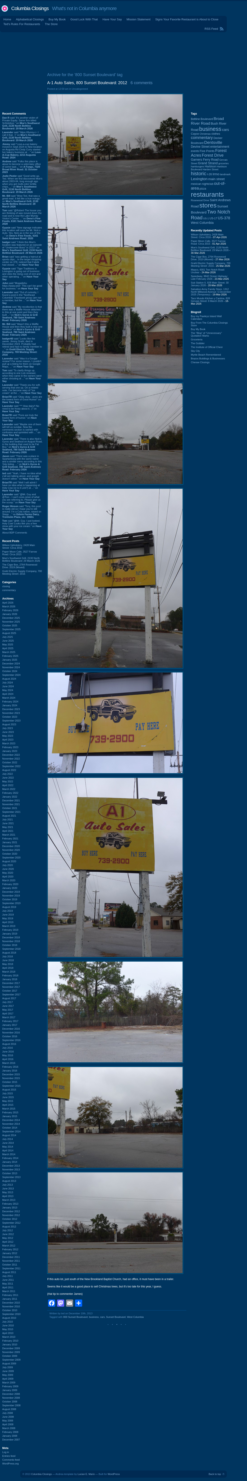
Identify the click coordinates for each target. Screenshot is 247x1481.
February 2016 (10, 1066)
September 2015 (11, 1085)
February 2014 (10, 1158)
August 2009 (9, 1363)
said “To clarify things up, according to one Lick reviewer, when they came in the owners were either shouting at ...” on (22, 375)
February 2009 (10, 1386)
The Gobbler (198, 343)
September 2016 (11, 1040)
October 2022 (9, 762)
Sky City (195, 351)
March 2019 (8, 926)
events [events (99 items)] (195, 151)
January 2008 (9, 1435)
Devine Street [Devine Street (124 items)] (200, 146)
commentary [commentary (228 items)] (202, 137)
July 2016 (7, 1047)
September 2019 (11, 903)
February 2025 (10, 656)
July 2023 (7, 728)
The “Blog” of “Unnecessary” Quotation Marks (206, 334)
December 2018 (11, 937)
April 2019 (7, 922)
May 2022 (7, 781)
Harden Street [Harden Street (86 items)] (210, 169)
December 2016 (11, 1028)
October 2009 (9, 1356)
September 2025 (11, 629)
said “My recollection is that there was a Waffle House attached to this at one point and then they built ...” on (22, 313)
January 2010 (9, 1344)
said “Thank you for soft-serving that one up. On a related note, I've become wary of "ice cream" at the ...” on (22, 389)
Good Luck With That (84, 19)
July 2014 (7, 1139)
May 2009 (7, 1375)
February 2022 (10, 793)
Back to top (215, 1474)
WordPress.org (10, 1463)
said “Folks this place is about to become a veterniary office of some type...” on (21, 166)
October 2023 (9, 716)
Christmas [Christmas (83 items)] (205, 133)
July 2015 (7, 1093)
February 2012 (10, 1249)
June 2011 (8, 1279)
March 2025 (8, 652)
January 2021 (9, 842)
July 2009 (7, 1367)
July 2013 (7, 1184)
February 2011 (10, 1295)
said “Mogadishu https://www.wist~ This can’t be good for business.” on (22, 286)
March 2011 (8, 1291)
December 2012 (11, 1211)
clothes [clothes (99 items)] (215, 133)
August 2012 (9, 1226)
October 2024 (9, 671)
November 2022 (11, 758)
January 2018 (9, 979)
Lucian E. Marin (86, 1474)
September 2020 (11, 857)
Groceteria (196, 339)
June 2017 (8, 1006)
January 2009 (9, 1390)
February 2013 (10, 1203)
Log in (5, 1452)
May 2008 (7, 1420)
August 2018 (9, 952)
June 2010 (8, 1325)
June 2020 (8, 869)
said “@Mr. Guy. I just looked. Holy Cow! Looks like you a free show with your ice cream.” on (22, 524)
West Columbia (135, 1317)
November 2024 (11, 667)
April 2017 (7, 1013)
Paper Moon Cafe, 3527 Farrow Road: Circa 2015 (19, 553)
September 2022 (11, 766)
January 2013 (9, 1207)
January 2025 (9, 659)
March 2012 (8, 1245)
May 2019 (7, 918)
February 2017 (10, 1021)
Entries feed (8, 1456)
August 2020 (9, 861)
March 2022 (8, 789)
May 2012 (7, 1238)
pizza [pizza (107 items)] (203, 188)
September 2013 (11, 1177)
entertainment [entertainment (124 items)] (219, 146)
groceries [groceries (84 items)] (223, 163)
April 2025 (7, 648)
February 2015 (10, 1112)
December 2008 (11, 1394)
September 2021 (11, 812)
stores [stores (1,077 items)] (207, 205)
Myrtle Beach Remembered (206, 354)
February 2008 (10, 1432)
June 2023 (8, 732)
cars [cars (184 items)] (225, 130)
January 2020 (9, 888)
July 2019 (7, 910)
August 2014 (9, 1135)
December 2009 (11, 1348)
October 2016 (9, 1036)
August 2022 (9, 770)
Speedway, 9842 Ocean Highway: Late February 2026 (209, 277)
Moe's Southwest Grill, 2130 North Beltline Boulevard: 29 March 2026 (21, 559)
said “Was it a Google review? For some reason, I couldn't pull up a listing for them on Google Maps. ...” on (21, 362)
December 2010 (11, 1302)
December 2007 (11, 1439)
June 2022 (8, 777)
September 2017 (11, 994)
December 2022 (11, 754)
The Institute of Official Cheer (207, 347)
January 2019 (9, 933)
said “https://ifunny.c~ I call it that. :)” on (21, 136)
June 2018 (8, 960)
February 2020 (10, 884)
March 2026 (8, 606)
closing (6, 586)
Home (7, 19)
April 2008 (7, 1424)
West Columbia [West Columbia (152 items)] (202, 222)
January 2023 (9, 751)
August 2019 (9, 907)
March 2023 (8, 743)
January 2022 (9, 796)
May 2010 (7, 1329)
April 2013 (7, 1196)
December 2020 (11, 846)
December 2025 (11, 618)
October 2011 (9, 1264)
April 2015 (7, 1104)
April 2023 (7, 739)
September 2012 (11, 1222)
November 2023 (11, 713)
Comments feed (11, 1459)
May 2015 (7, 1101)
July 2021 (7, 819)
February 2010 (10, 1340)
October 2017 (9, 990)
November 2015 (11, 1078)
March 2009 (8, 1382)
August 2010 (9, 1318)
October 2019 (9, 899)
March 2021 (8, 834)
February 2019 (10, 929)
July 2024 (7, 682)
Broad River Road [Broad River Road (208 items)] (207, 121)
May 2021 (7, 827)
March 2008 (8, 1428)
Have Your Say (112, 19)
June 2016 (8, 1051)
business (94, 1317)
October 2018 (9, 945)
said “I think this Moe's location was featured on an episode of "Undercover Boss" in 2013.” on (22, 247)
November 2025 (11, 621)
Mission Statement (138, 19)
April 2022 (7, 785)
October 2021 (9, 808)
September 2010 (11, 1314)
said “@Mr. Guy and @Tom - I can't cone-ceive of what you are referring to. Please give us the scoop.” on (21, 498)
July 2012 (7, 1230)
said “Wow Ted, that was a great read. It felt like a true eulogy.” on (21, 201)
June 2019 (8, 914)
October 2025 (9, 625)
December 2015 (11, 1074)
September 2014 (11, 1131)
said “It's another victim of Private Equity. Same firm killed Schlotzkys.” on (21, 123)
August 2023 (9, 724)
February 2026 (10, 610)
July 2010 (7, 1321)
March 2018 (8, 971)
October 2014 (9, 1127)
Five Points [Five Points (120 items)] (207, 151)
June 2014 (8, 1143)
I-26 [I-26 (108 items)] (209, 174)
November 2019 (11, 895)
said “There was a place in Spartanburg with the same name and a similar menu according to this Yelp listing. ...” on (22, 463)
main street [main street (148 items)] (216, 179)
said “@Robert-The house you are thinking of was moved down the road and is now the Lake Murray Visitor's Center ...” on (22, 217)
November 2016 (11, 1032)
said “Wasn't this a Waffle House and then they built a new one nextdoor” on (22, 329)
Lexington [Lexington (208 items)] (199, 179)
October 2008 (9, 1401)
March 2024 (8, 697)
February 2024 (10, 701)
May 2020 (7, 872)
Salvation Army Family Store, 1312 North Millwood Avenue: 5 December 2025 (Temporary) (211, 292)
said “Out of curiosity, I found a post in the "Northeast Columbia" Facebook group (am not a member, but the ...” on (22, 297)
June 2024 (8, 686)
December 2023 (11, 709)
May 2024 (7, 690)
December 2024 (11, 663)
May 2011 (7, 1283)
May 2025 (7, 644)
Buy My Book (57, 19)
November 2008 (11, 1397)
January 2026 (9, 614)
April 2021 (7, 831)
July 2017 (7, 1002)
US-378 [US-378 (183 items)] (224, 218)
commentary (9, 590)
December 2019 (11, 891)
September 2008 (11, 1405)
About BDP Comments (14, 532)
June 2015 (8, 1097)
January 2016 (9, 1070)
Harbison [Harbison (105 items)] (210, 166)
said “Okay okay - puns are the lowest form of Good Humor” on (22, 399)
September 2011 (11, 1268)
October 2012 (9, 1219)
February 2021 (10, 838)
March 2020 (8, 880)
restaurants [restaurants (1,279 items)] (207, 194)
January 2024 (9, 705)
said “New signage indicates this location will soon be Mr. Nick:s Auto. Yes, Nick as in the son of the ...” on (22, 233)
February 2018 (10, 975)
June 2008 (8, 1416)
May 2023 (7, 735)
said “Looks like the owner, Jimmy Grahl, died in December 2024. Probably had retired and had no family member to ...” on (22, 346)
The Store (51, 24)
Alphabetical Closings (30, 19)
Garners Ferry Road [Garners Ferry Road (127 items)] (205, 159)
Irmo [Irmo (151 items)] (216, 174)
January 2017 (9, 1025)
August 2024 (9, 678)
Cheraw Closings (200, 362)
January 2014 (9, 1162)
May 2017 (7, 1009)
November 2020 (11, 850)
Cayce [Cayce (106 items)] (195, 133)
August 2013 (9, 1181)
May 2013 (7, 1192)
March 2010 (8, 1337)
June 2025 (8, 640)
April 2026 (7, 602)
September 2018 (11, 948)
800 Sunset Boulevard (75, 1317)
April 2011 (7, 1287)
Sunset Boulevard (116, 1317)
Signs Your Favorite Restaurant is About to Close (186, 19)
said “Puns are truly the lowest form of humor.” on (20, 418)
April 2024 (7, 694)
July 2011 (7, 1276)
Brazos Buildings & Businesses (208, 358)
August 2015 (9, 1089)
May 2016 (7, 1055)
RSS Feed (211, 28)
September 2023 (11, 720)
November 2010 (11, 1306)
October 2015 (9, 1082)
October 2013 (9, 1173)
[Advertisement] (123, 51)
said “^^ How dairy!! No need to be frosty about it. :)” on (20, 409)
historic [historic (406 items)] (198, 173)
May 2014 (7, 1146)
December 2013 (11, 1165)
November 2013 (11, 1169)
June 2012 (8, 1234)
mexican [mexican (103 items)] (196, 184)
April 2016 (7, 1059)
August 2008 (9, 1409)
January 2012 (9, 1253)
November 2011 (11, 1260)
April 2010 (7, 1333)
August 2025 (9, 633)
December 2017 (11, 983)
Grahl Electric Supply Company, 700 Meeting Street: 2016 (22, 572)
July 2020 (7, 865)
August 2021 (9, 815)
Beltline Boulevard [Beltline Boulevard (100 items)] (202, 119)
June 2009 (8, 1371)
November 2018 (11, 941)
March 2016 (8, 1063)
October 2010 (9, 1310)
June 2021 (8, 823)
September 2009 (11, 1359)
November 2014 (11, 1123)
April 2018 (7, 968)
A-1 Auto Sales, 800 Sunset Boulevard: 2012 (87, 83)
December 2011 (11, 1257)
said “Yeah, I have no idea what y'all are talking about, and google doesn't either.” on (21, 476)
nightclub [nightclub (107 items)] (208, 184)
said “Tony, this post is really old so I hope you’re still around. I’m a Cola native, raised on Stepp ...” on (21, 511)
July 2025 (7, 637)
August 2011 (9, 1272)
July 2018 (7, 956)
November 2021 (11, 804)
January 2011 (9, 1298)
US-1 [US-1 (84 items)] (206, 218)
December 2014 (11, 1120)
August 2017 (9, 998)
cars (102, 1317)
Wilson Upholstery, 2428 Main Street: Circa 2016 (18, 546)
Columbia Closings (30, 8)
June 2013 (8, 1188)
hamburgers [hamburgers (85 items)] (197, 166)
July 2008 (7, 1413)
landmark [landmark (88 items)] (225, 174)
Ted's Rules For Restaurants (21, 24)
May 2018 (7, 964)
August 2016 (9, 1044)
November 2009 (11, 1352)
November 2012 (11, 1215)
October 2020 (9, 853)
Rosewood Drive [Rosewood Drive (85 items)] (200, 200)
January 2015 (9, 1116)
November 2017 (11, 987)
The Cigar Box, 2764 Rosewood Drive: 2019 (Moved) (19, 566)
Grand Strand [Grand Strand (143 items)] (208, 163)
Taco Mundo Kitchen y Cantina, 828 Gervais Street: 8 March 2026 (210, 299)
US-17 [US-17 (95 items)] (213, 218)
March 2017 (8, 1017)
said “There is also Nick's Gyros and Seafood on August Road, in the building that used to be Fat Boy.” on (22, 445)
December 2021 (11, 800)
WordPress (114, 1474)
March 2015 (8, 1108)
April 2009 (7, 1378)
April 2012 (7, 1241)
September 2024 (11, 675)
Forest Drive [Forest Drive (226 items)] (213, 155)
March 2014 (8, 1154)
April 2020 (7, 876)
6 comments (141, 83)
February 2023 (10, 747)
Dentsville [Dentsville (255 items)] (213, 142)
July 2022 (7, 774)
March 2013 (8, 1200)
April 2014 (7, 1150)
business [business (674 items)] (210, 129)
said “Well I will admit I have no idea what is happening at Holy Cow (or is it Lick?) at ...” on (21, 486)
